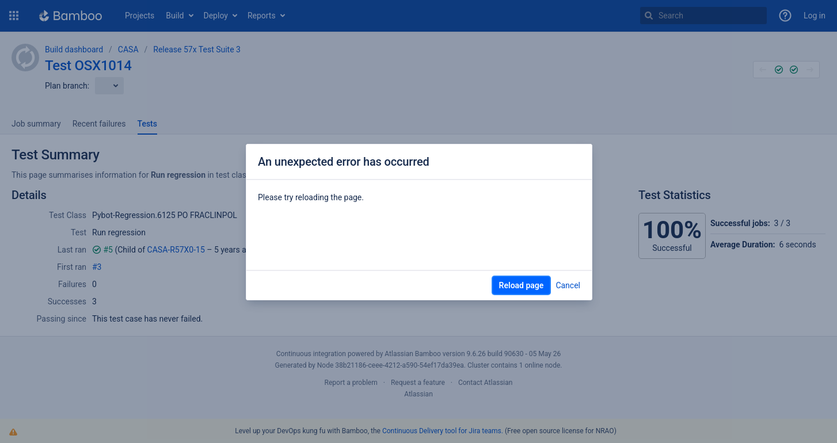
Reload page (521, 285)
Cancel (568, 285)
